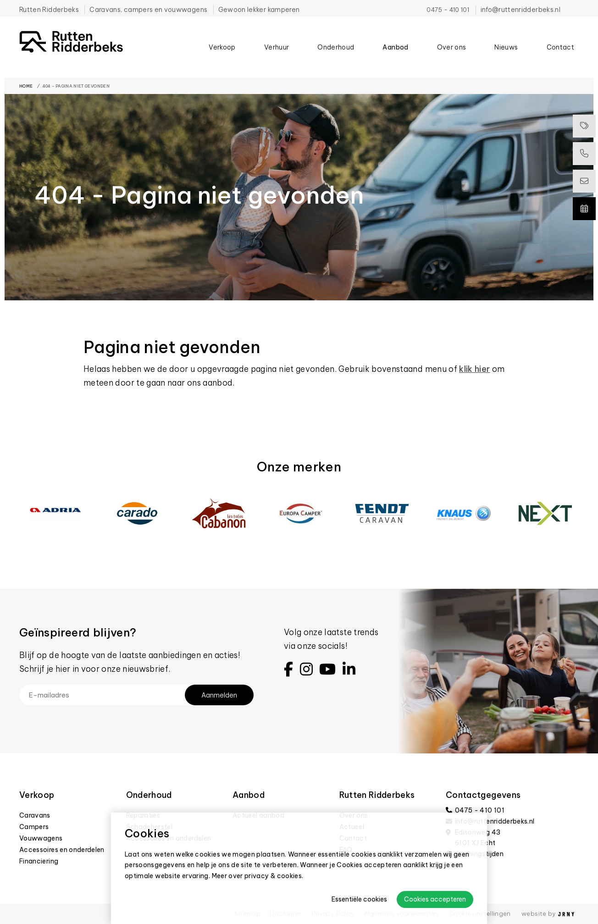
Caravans (34, 815)
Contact (560, 58)
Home (26, 86)
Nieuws (506, 58)
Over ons (451, 58)
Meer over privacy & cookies (257, 876)
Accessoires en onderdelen (62, 850)
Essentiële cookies (359, 899)
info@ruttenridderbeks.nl (520, 10)
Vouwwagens (41, 838)
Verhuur (276, 58)
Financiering (38, 861)
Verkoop (222, 58)
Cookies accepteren (435, 899)
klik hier (474, 369)
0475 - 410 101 (447, 9)
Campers (34, 827)
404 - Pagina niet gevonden (76, 86)
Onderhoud (335, 58)
